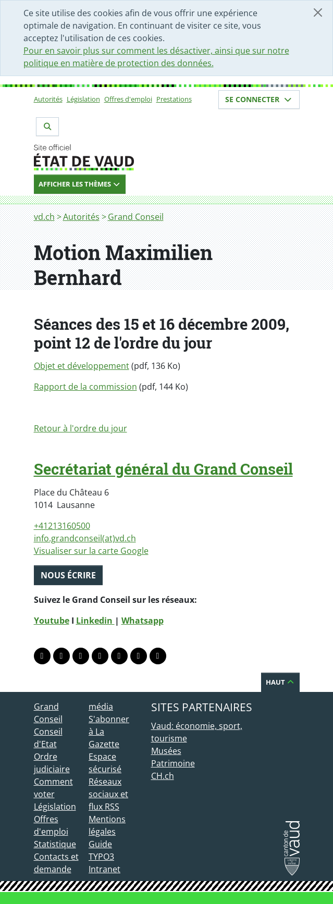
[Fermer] (317, 12)
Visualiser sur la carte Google (91, 550)
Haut (280, 682)
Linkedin (95, 620)
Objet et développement (81, 365)
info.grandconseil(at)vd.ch (85, 538)
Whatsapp (142, 620)
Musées (166, 751)
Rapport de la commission (85, 386)
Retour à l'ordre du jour (80, 428)
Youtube (51, 620)
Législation (83, 99)
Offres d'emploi (128, 99)
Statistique (55, 844)
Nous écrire (68, 575)
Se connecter (259, 99)
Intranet (104, 869)
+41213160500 (62, 525)
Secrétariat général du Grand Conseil (163, 469)
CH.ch (162, 776)
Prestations (174, 99)
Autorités (48, 99)
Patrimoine (173, 763)
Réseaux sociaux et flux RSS (108, 794)
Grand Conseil (136, 216)
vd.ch (44, 216)
